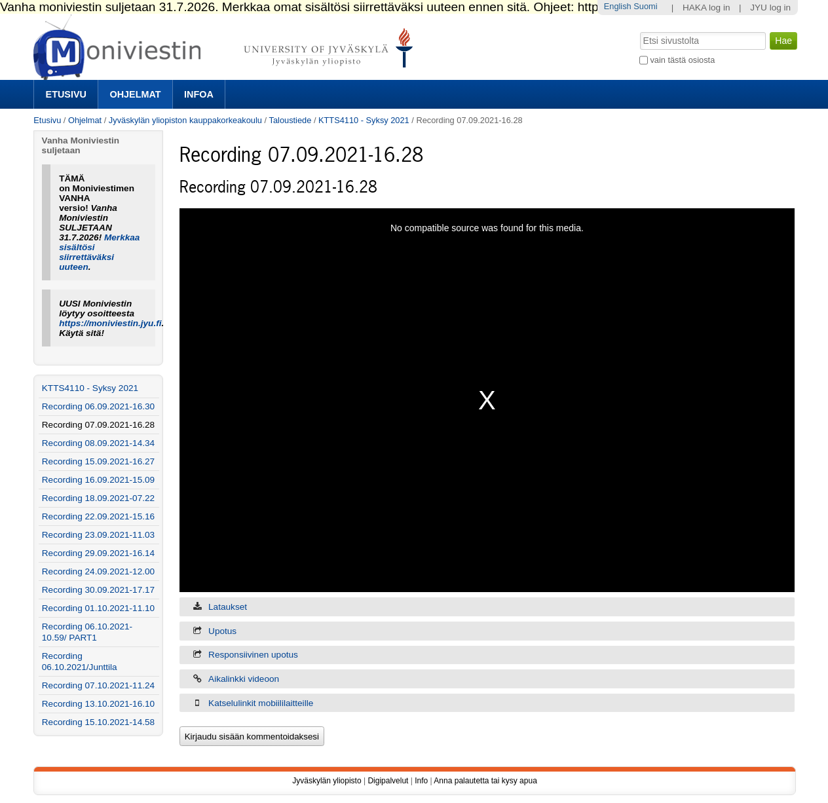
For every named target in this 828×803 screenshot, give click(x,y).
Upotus (222, 631)
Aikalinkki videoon (243, 679)
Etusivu (66, 94)
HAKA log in (706, 7)
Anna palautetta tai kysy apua (485, 780)
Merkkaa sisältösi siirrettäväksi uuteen (99, 252)
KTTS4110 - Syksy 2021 (363, 120)
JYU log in (770, 7)
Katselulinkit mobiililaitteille (260, 703)
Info (421, 780)
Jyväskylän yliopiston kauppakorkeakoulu (185, 120)
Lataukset (227, 607)
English (617, 6)
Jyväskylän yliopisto (326, 780)
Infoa (199, 94)
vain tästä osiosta (682, 60)
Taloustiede (290, 120)
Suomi (645, 6)
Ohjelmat (134, 94)
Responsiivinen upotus (253, 655)
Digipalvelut (387, 780)
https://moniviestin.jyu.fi (110, 323)
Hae (638, 30)
